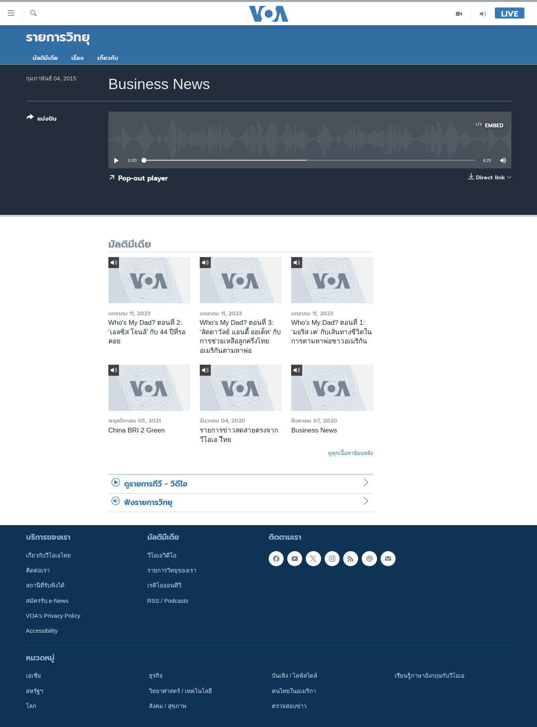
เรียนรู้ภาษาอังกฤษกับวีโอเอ (430, 676)
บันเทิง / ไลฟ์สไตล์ (294, 676)
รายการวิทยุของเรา (171, 570)
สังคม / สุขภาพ (167, 706)
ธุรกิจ (156, 676)
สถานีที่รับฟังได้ (45, 585)
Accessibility (42, 631)
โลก (31, 706)
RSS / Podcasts (167, 600)
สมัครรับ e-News (47, 600)
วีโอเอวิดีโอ (162, 555)
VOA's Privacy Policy (53, 616)
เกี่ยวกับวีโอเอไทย (48, 555)
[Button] (41, 120)
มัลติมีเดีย (45, 58)
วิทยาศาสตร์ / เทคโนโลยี (180, 691)
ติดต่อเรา (38, 570)
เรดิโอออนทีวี (164, 585)
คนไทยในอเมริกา (294, 691)
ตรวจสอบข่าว (289, 706)
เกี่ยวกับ (107, 58)
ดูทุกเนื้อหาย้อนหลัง (350, 453)
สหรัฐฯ (34, 691)
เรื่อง (77, 58)
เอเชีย (33, 676)
